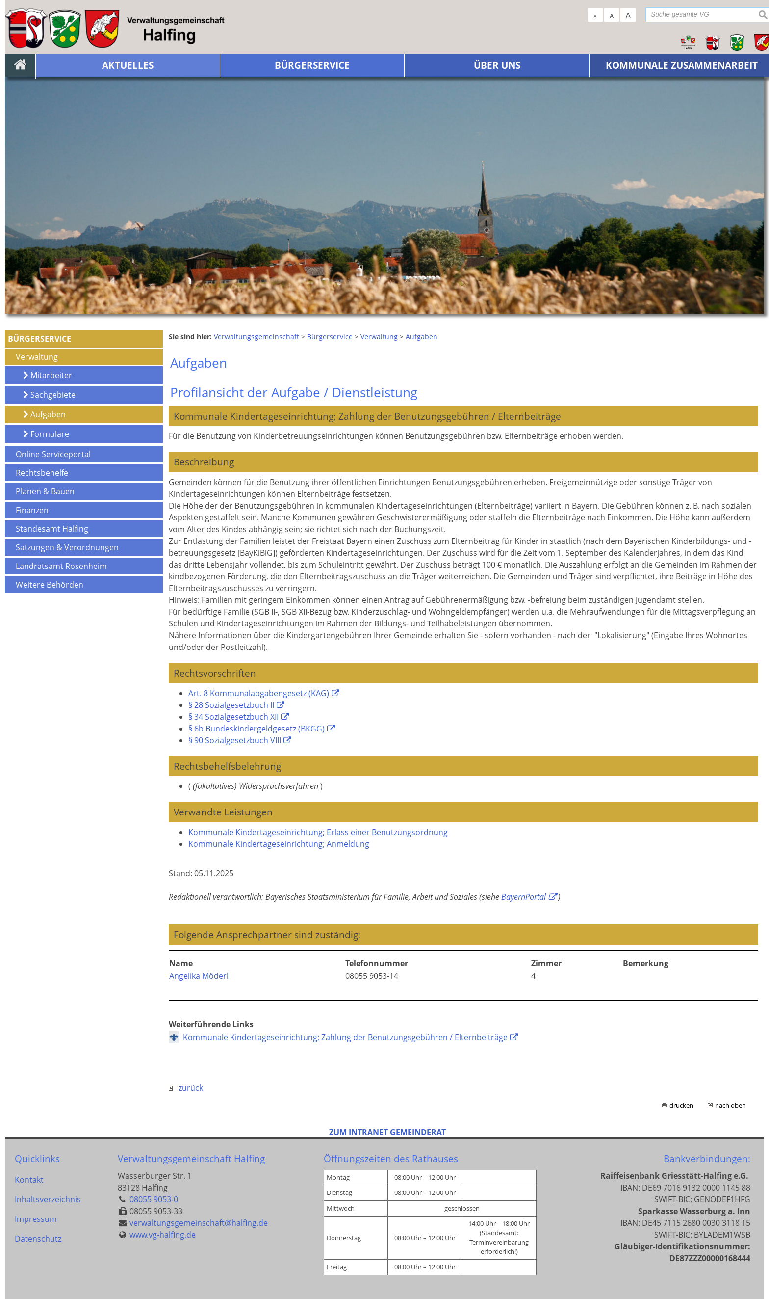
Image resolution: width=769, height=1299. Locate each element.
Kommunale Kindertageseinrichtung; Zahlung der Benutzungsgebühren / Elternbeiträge (345, 1037)
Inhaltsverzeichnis (48, 1199)
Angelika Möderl (199, 976)
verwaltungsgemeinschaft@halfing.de (198, 1223)
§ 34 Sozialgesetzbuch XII (233, 716)
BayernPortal (523, 897)
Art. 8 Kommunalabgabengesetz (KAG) (258, 693)
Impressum (36, 1219)
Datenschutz (38, 1238)
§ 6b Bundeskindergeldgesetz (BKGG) (256, 728)
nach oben (730, 1105)
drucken (681, 1105)
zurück (186, 1087)
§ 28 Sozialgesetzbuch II (231, 705)
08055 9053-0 (153, 1199)
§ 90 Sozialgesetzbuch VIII (234, 740)
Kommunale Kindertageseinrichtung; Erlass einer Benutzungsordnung (318, 832)
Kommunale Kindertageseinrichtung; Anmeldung (278, 844)
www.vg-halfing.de (162, 1234)
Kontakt (29, 1179)
